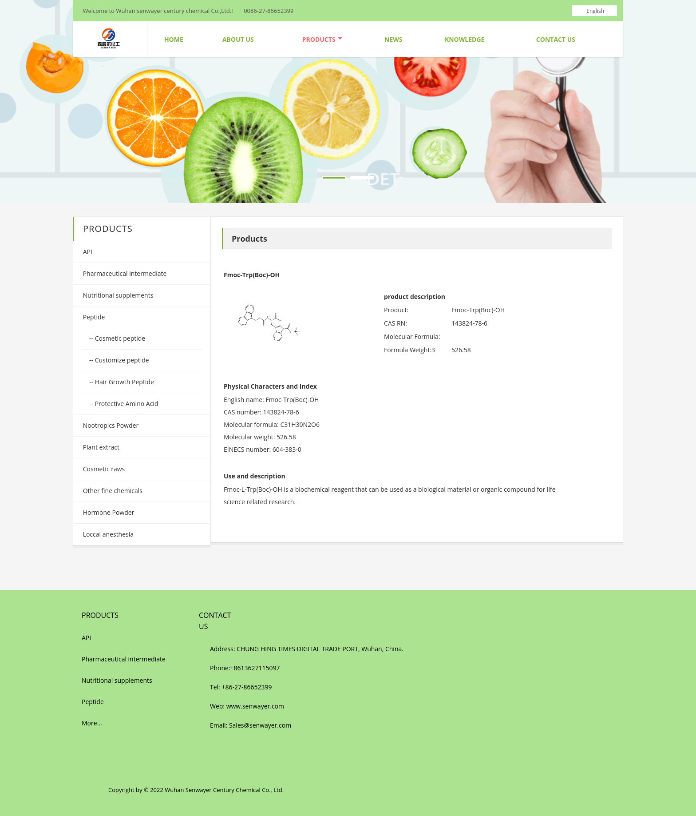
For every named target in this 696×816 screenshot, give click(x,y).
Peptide (93, 317)
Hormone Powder (107, 512)
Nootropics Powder (109, 425)
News (393, 39)
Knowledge (464, 39)
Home (173, 39)
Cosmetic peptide (119, 338)
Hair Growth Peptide (123, 382)
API (86, 251)
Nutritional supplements (117, 295)
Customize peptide (121, 360)
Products (322, 39)
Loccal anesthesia (107, 534)
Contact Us (555, 39)
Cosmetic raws (103, 469)
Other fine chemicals (111, 490)
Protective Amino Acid (125, 403)
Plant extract (100, 447)
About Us (238, 39)
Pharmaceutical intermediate (123, 273)
